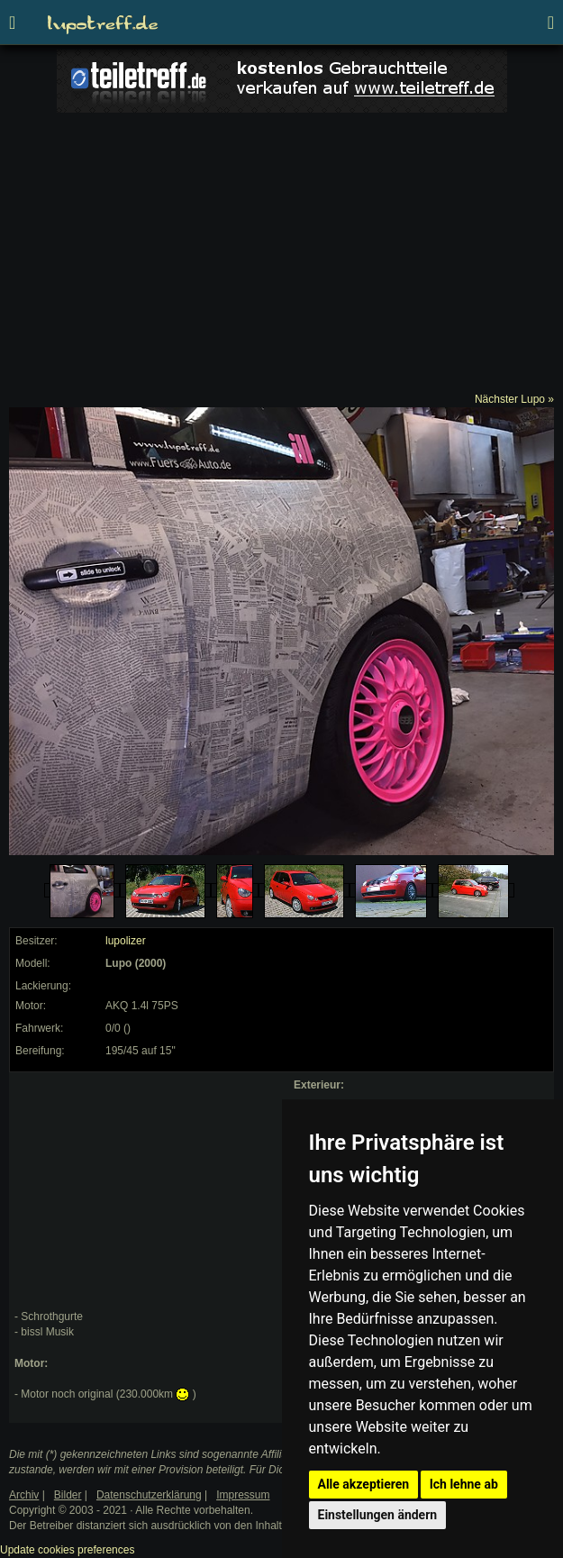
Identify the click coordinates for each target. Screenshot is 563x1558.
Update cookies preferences (67, 1550)
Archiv (24, 1495)
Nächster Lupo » (514, 399)
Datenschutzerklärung (149, 1495)
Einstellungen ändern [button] (378, 1515)
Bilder (68, 1495)
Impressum (242, 1495)
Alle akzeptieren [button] (364, 1484)
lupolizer (125, 940)
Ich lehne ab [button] (464, 1484)
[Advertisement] (281, 257)
